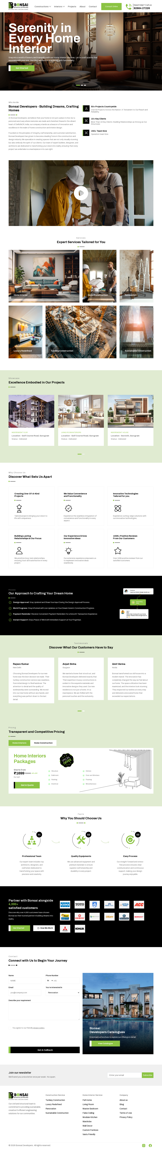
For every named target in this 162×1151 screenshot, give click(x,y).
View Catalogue (105, 1044)
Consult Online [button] (111, 7)
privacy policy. (39, 1028)
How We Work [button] (45, 928)
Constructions (42, 6)
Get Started (22, 68)
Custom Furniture (90, 1130)
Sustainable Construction (57, 1113)
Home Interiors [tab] (19, 743)
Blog (122, 1104)
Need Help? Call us (143, 7)
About (82, 6)
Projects (72, 6)
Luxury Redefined (54, 1104)
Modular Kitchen (90, 1117)
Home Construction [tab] (43, 743)
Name (11, 976)
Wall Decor (87, 1126)
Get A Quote (27, 785)
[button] (78, 85)
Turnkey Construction (55, 1100)
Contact (93, 6)
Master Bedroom (90, 1109)
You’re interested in (54, 987)
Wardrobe (87, 1121)
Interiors (58, 6)
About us (124, 1100)
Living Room (88, 1104)
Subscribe (147, 1075)
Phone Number (52, 976)
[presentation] (28, 1041)
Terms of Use (126, 1113)
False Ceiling (88, 1113)
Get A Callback (45, 1050)
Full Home (87, 1100)
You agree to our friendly (28, 1028)
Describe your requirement (20, 1000)
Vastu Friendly (89, 1134)
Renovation (51, 1109)
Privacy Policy (126, 1117)
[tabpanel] (81, 771)
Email (11, 987)
